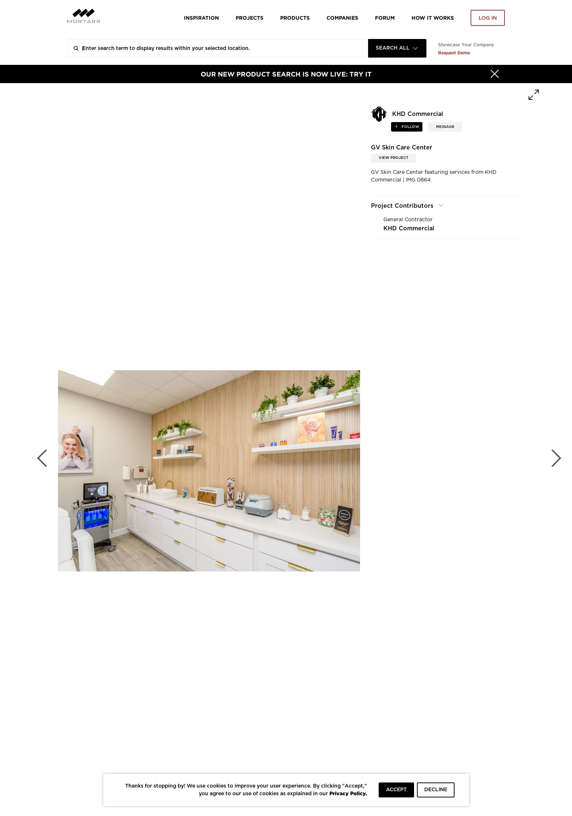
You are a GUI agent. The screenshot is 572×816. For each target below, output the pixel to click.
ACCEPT (396, 789)
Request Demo (454, 52)
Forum (385, 17)
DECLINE (435, 789)
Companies (342, 17)
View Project (393, 158)
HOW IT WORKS (432, 17)
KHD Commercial (408, 228)
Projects (249, 17)
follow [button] (410, 127)
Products (295, 17)
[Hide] (494, 74)
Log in (488, 18)
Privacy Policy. (348, 793)
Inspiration (201, 17)
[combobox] (397, 48)
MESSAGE (445, 127)
